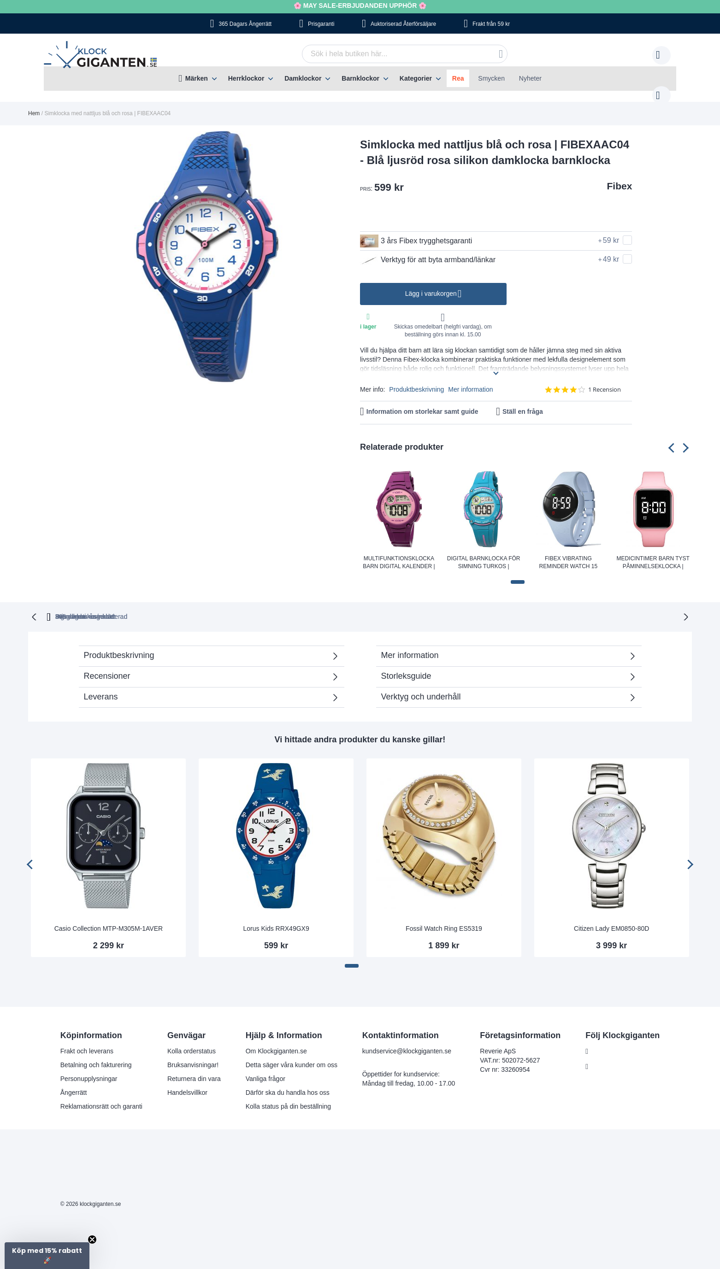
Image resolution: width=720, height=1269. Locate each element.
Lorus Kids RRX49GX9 (276, 918)
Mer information (470, 380)
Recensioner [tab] (207, 668)
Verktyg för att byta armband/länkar (428, 250)
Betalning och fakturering (96, 1054)
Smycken (491, 78)
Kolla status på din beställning (288, 1096)
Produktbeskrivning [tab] (119, 645)
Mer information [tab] (410, 645)
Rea (458, 78)
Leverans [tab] (101, 686)
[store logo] (102, 55)
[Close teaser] (92, 1239)
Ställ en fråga (522, 402)
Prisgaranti (321, 24)
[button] (518, 573)
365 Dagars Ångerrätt (244, 24)
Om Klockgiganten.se (276, 1041)
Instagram (607, 1056)
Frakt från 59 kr (491, 24)
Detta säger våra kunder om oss (291, 1054)
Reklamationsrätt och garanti (101, 1096)
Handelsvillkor (187, 1082)
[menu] (360, 78)
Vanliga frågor (265, 1068)
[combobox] (390, 54)
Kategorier (416, 78)
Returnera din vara (194, 1068)
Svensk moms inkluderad (397, 606)
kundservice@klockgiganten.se (406, 1041)
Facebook (607, 1041)
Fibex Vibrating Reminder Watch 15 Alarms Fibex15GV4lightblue (569, 554)
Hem (34, 104)
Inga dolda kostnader (498, 606)
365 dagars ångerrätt (230, 606)
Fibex (619, 176)
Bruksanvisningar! (192, 1054)
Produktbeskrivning (416, 380)
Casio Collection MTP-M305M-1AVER (108, 918)
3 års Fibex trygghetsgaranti (416, 232)
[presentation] (673, 438)
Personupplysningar (89, 1068)
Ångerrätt (73, 1082)
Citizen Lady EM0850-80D (611, 918)
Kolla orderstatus (191, 1041)
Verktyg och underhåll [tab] (421, 686)
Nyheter (530, 78)
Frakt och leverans (86, 1041)
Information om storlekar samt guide (422, 402)
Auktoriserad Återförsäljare (403, 24)
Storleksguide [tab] (406, 665)
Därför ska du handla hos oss (288, 1082)
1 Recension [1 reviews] (604, 380)
